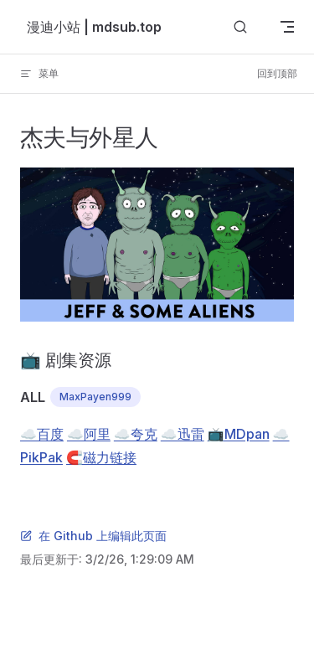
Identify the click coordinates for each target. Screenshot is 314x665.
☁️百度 (42, 433)
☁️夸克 (135, 433)
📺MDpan (239, 433)
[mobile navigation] (287, 27)
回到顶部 (277, 73)
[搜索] (240, 27)
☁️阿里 (89, 433)
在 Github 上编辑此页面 (93, 535)
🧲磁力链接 (101, 457)
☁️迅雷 (182, 433)
